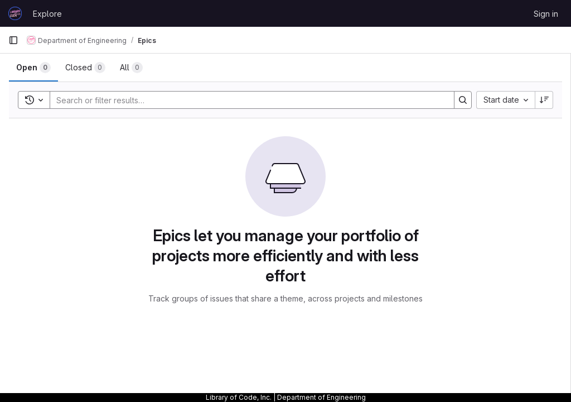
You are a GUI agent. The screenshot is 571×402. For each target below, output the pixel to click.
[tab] (33, 68)
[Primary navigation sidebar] (13, 40)
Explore (47, 13)
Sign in (546, 13)
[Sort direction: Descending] (544, 100)
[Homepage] (15, 13)
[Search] (246, 100)
